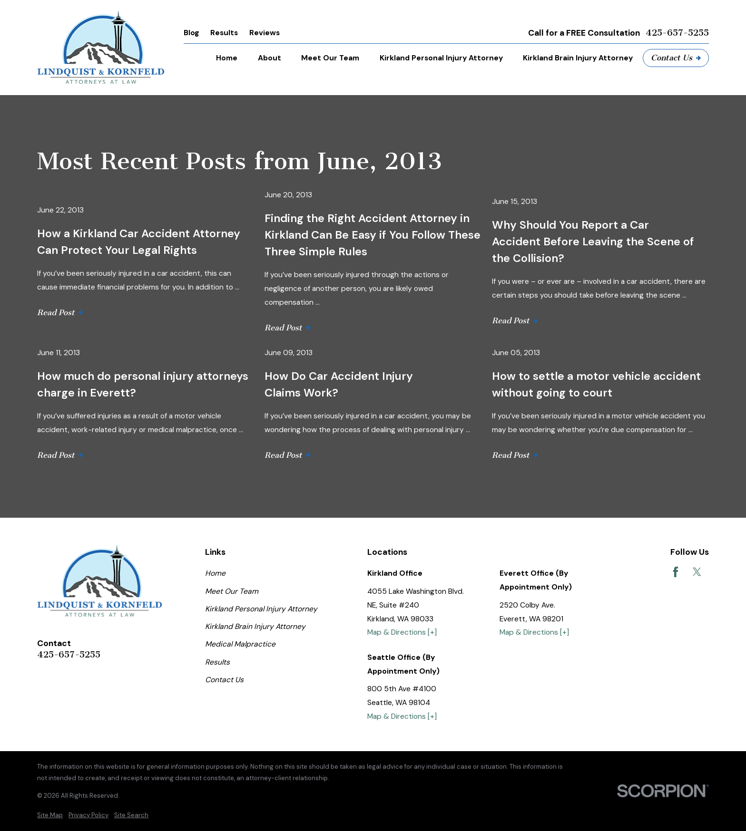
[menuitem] (50, 815)
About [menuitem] (269, 58)
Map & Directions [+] (402, 632)
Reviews (264, 33)
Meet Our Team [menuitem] (330, 58)
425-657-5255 (677, 33)
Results (224, 33)
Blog (191, 33)
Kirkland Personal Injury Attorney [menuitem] (441, 58)
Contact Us (676, 57)
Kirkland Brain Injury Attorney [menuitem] (578, 58)
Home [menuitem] (226, 58)
